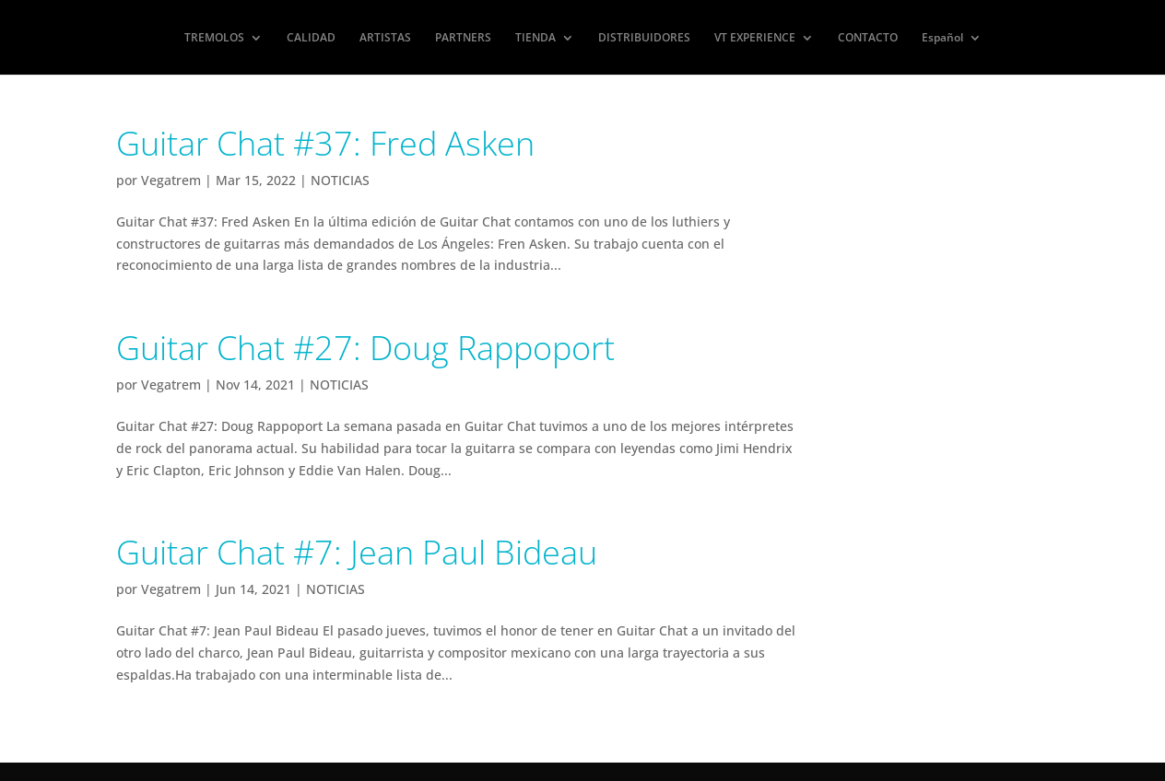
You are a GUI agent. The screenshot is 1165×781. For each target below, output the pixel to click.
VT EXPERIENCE (754, 38)
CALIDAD (311, 38)
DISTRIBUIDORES (644, 38)
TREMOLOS (214, 38)
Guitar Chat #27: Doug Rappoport (365, 347)
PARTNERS (463, 38)
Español (942, 38)
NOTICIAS (340, 180)
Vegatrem (171, 180)
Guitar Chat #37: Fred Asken (325, 143)
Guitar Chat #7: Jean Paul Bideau (356, 552)
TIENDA (535, 38)
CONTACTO (868, 38)
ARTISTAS (385, 38)
